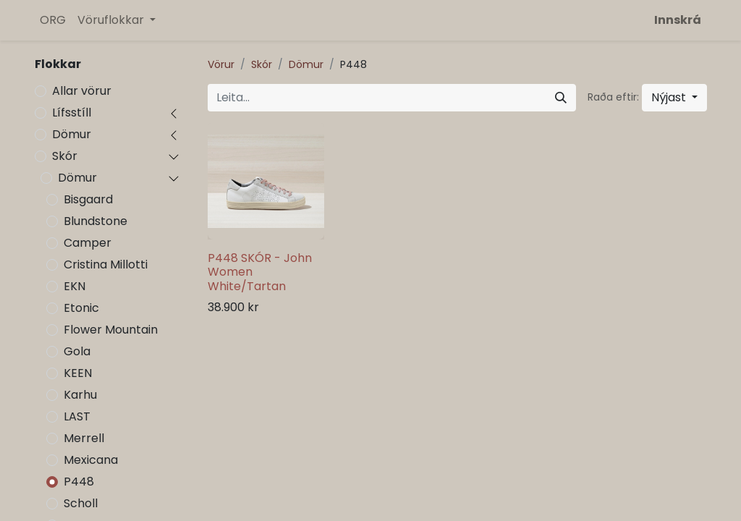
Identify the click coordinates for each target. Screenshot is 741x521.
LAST (77, 416)
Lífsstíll (71, 112)
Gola (77, 351)
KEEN (78, 373)
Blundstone (95, 221)
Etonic (81, 308)
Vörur (221, 64)
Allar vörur (81, 90)
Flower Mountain (111, 329)
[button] (674, 97)
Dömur (71, 134)
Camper (87, 242)
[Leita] (561, 97)
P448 (79, 481)
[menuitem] (53, 20)
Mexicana (91, 460)
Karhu (80, 394)
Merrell (84, 438)
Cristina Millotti (106, 264)
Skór (64, 156)
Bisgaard (88, 199)
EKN (74, 286)
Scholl (81, 503)
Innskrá (677, 20)
